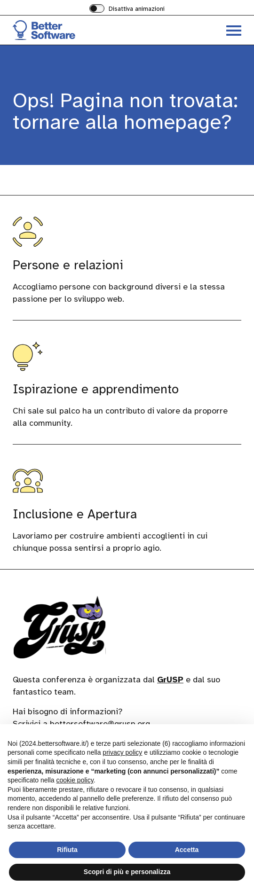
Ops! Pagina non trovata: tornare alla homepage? (125, 111)
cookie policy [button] (75, 780)
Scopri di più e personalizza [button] (127, 871)
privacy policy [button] (122, 752)
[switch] (127, 9)
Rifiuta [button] (67, 849)
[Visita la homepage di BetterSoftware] (70, 30)
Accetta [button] (187, 849)
